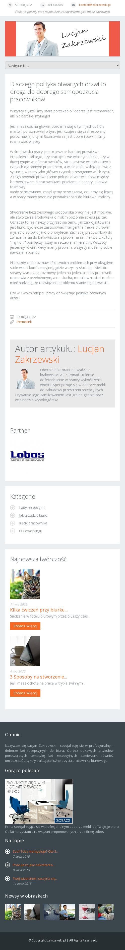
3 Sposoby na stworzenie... (38, 677)
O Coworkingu (30, 530)
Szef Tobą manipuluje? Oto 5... (35, 851)
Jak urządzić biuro (32, 515)
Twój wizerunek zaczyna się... (35, 878)
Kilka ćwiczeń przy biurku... (39, 610)
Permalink (24, 321)
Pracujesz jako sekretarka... (34, 865)
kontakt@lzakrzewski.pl (95, 5)
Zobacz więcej (25, 626)
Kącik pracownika (32, 523)
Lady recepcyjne (31, 507)
